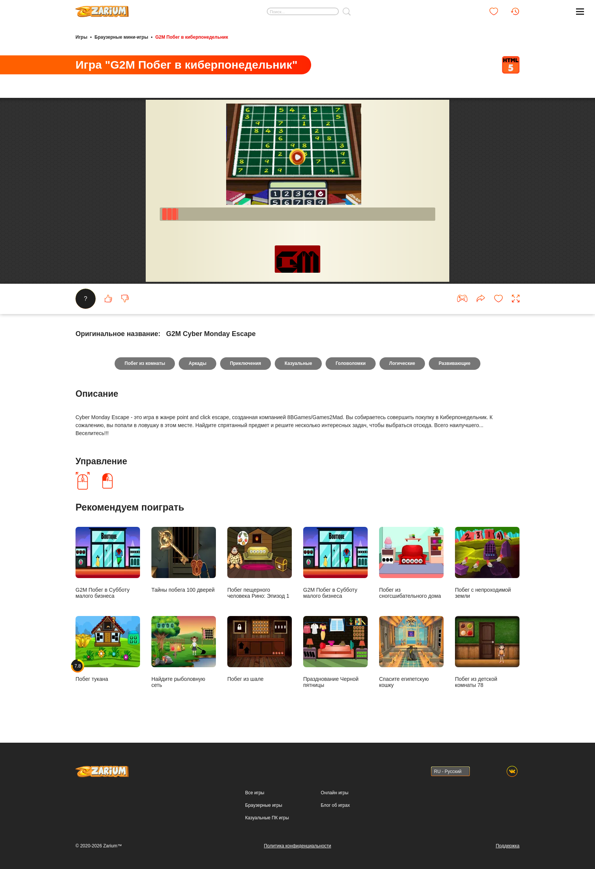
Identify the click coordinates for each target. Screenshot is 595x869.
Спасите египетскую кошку (411, 652)
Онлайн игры (334, 792)
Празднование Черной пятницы (335, 652)
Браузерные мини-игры (121, 37)
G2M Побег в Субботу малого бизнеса (108, 563)
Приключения (245, 363)
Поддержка (507, 846)
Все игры (254, 792)
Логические (402, 363)
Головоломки (350, 363)
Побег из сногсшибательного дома (411, 563)
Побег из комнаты (144, 363)
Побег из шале (259, 649)
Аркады (197, 363)
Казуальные (298, 363)
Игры (81, 37)
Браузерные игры (263, 805)
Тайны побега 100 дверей (183, 559)
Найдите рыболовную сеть (183, 652)
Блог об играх (335, 805)
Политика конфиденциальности (297, 846)
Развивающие (455, 363)
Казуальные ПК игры (267, 817)
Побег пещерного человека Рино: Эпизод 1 (259, 563)
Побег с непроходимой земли (487, 563)
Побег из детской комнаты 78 (487, 652)
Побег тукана (108, 649)
